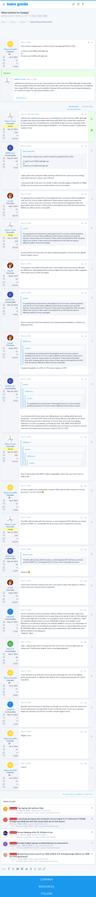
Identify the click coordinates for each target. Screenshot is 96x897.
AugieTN (19, 861)
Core (34, 16)
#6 (86, 264)
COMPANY (46, 879)
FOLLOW (46, 893)
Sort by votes (87, 106)
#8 (86, 336)
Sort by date (73, 106)
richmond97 (14, 811)
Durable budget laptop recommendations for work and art (43, 843)
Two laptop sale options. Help (30, 808)
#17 (85, 671)
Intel (39, 16)
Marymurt (13, 824)
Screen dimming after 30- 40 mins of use (35, 832)
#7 (86, 293)
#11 (85, 486)
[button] (3, 4)
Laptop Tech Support (39, 835)
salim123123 (14, 835)
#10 (85, 437)
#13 (85, 549)
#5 (86, 223)
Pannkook (13, 859)
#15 (85, 610)
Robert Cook (19, 79)
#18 (85, 703)
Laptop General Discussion (40, 811)
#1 (92, 42)
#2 (86, 114)
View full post (21, 98)
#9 (86, 379)
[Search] (92, 4)
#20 (85, 763)
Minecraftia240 (8, 16)
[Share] (88, 42)
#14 (85, 581)
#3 (86, 146)
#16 (85, 642)
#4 (86, 194)
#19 (85, 732)
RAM (45, 16)
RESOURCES (46, 886)
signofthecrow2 (15, 846)
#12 (85, 518)
